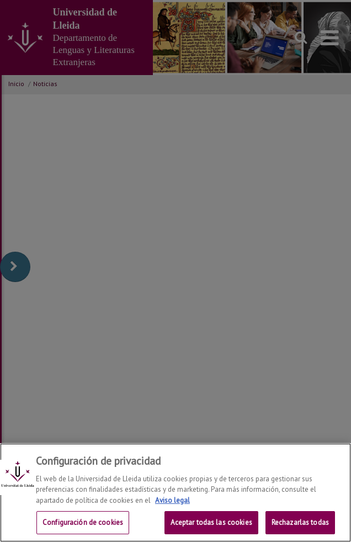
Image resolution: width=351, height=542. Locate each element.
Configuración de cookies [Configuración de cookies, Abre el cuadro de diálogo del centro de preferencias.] (82, 522)
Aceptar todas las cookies (211, 522)
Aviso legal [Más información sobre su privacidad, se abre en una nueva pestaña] (172, 500)
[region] (175, 492)
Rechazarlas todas (300, 522)
